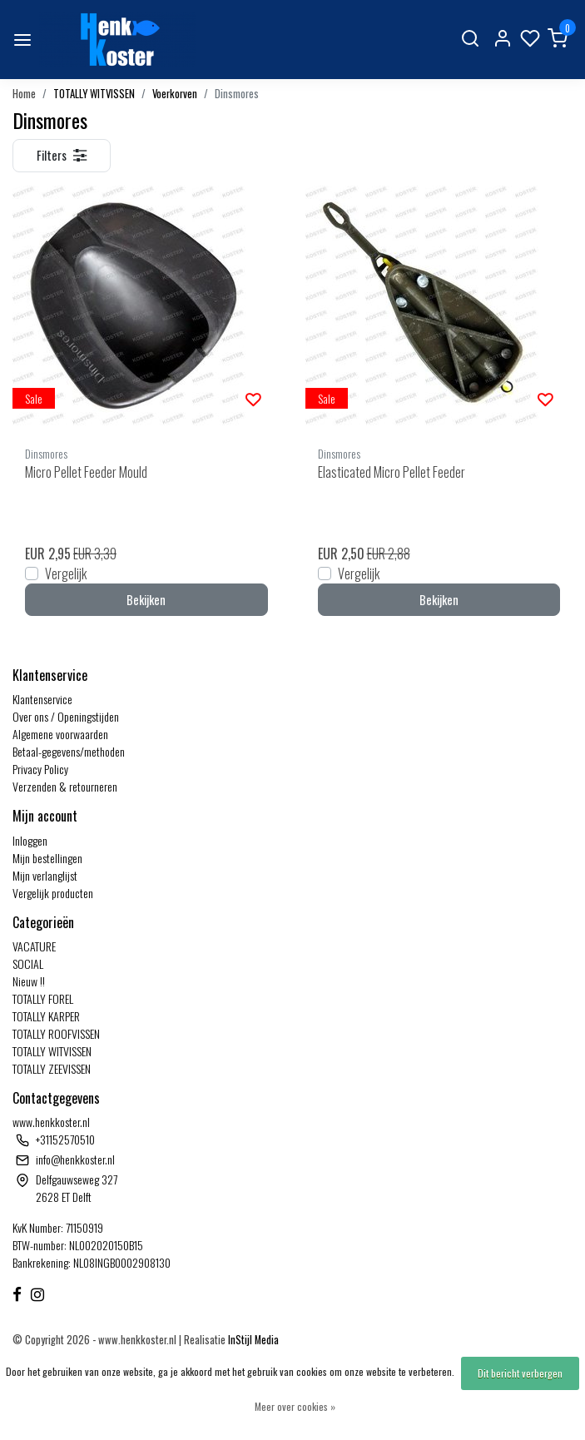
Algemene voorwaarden (60, 733)
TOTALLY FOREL (42, 998)
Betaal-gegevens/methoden (68, 751)
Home (24, 94)
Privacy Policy (40, 768)
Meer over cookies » (295, 1406)
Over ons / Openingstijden (65, 716)
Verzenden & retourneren (64, 786)
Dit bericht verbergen (520, 1373)
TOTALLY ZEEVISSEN (51, 1068)
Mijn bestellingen (47, 857)
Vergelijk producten (52, 892)
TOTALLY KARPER (46, 1016)
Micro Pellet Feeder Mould (86, 472)
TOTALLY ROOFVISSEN (56, 1033)
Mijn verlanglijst (44, 875)
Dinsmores (237, 94)
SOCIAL (27, 963)
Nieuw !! (28, 981)
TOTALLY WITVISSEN (94, 94)
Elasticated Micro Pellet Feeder (391, 472)
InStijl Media (252, 1340)
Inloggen (29, 840)
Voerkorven (174, 94)
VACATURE (34, 946)
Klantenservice (42, 699)
